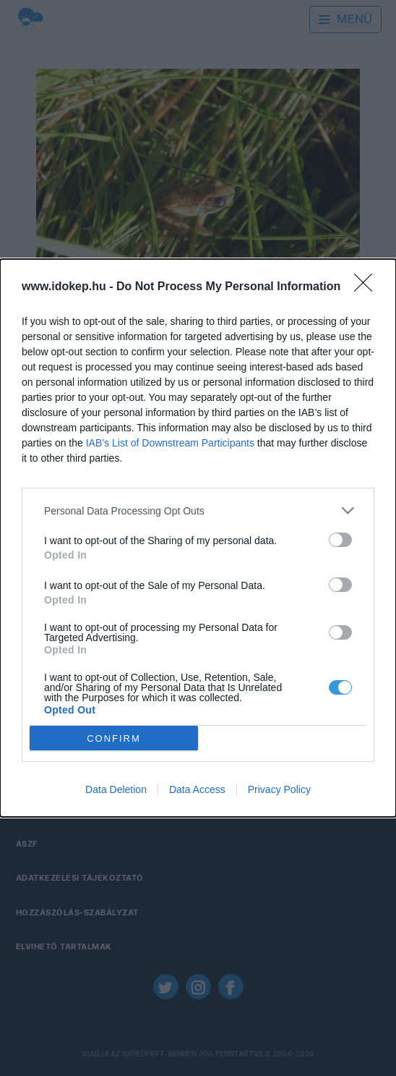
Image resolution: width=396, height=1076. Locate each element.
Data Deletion (116, 789)
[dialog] (198, 538)
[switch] (340, 540)
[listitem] (198, 510)
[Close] (368, 287)
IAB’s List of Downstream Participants (170, 443)
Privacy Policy (279, 789)
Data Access (197, 789)
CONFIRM (114, 737)
